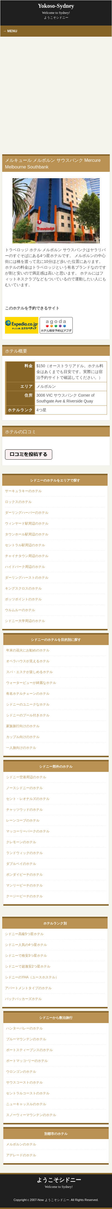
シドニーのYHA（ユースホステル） (32, 977)
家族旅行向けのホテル (22, 726)
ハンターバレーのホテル (24, 1028)
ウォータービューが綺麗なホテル (31, 683)
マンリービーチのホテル (24, 885)
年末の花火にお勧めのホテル (27, 650)
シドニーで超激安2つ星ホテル (27, 966)
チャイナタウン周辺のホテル (26, 556)
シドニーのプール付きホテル (27, 715)
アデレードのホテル (21, 1155)
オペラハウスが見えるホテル (27, 661)
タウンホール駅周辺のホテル (26, 534)
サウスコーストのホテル (24, 1082)
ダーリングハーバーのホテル (26, 513)
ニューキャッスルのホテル (26, 1104)
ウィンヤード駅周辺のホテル (26, 523)
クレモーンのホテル (21, 842)
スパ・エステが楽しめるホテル (29, 672)
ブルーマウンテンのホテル (26, 1039)
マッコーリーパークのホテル (27, 831)
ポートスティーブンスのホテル (29, 1050)
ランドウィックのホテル (24, 853)
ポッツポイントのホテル (23, 599)
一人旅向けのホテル (21, 748)
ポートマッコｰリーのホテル (27, 1061)
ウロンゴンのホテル (21, 1072)
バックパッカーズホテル (23, 999)
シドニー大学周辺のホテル (25, 621)
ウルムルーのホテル (20, 610)
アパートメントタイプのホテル (28, 988)
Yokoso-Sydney (56, 9)
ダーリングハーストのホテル (26, 578)
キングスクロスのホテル (23, 588)
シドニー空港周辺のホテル (26, 777)
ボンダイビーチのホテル (24, 874)
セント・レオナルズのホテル (27, 799)
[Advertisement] (56, 96)
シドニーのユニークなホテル (27, 704)
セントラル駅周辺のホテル (25, 545)
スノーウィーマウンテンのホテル (31, 1115)
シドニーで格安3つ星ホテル (26, 956)
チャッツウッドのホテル (24, 810)
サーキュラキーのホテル (23, 491)
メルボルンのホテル (21, 1144)
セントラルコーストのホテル (27, 1093)
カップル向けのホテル (22, 737)
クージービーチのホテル (24, 896)
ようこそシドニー (59, 1183)
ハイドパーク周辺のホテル (25, 567)
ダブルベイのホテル (21, 864)
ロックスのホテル (18, 502)
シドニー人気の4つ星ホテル (26, 945)
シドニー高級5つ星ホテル (24, 934)
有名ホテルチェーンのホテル (27, 694)
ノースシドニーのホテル (24, 788)
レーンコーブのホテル (22, 820)
